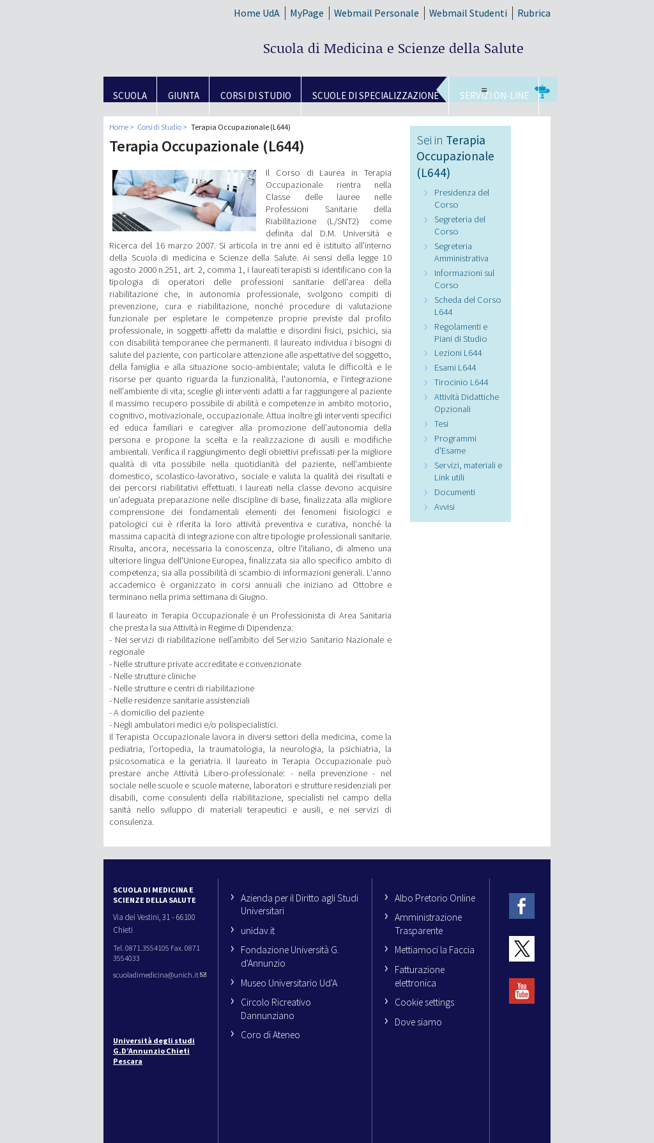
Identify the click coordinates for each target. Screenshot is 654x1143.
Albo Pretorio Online (435, 897)
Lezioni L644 (458, 352)
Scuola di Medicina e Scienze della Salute (393, 48)
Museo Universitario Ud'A (289, 982)
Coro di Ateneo (270, 1034)
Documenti (454, 492)
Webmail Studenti (468, 12)
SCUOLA (130, 95)
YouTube (522, 991)
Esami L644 (455, 367)
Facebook (522, 906)
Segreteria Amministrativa (461, 252)
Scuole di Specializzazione (375, 95)
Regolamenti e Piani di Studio (460, 332)
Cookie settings (424, 1001)
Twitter (522, 948)
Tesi (441, 423)
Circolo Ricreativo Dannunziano (276, 1008)
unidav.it (258, 930)
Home (118, 127)
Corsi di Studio (255, 95)
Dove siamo (418, 1021)
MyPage (307, 12)
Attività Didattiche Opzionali (466, 403)
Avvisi (444, 506)
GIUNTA (183, 95)
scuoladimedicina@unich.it (159, 974)
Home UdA (257, 12)
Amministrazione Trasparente (428, 923)
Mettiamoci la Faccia (435, 949)
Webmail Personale (376, 12)
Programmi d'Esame (455, 444)
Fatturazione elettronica (420, 976)
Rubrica (534, 12)
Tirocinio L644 (461, 382)
